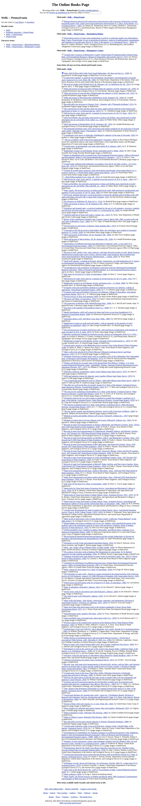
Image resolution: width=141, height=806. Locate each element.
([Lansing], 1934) (90, 140)
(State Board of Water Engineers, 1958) (100, 432)
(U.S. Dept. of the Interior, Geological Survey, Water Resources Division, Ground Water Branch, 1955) (98, 399)
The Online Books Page (70, 4)
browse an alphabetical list (60, 13)
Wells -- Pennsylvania (76, 17)
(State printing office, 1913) (90, 226)
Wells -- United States (14, 34)
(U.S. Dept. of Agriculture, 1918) (88, 570)
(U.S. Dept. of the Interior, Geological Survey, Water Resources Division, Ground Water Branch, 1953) (99, 386)
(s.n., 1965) (96, 639)
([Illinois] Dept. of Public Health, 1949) (89, 547)
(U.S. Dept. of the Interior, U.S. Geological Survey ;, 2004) (100, 40)
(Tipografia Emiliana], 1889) (96, 722)
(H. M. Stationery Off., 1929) (87, 235)
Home (45, 793)
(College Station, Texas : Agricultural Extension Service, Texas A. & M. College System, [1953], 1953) (99, 511)
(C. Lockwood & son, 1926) (101, 209)
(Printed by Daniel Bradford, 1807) (97, 655)
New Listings (62, 793)
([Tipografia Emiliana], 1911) (99, 104)
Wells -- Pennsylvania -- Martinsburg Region (23, 45)
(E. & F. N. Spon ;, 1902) (98, 179)
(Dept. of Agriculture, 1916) (80, 299)
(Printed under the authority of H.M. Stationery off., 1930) (100, 89)
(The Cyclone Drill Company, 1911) (100, 196)
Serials (95, 793)
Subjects (87, 793)
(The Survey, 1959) (99, 644)
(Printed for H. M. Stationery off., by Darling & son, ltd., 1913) (97, 84)
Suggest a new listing (88, 789)
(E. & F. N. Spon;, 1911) (98, 279)
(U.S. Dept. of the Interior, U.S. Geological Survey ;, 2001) (100, 23)
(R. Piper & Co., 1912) (83, 201)
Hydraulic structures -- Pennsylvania (19, 32)
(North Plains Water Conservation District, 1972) (99, 171)
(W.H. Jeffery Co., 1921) (99, 119)
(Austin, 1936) (101, 254)
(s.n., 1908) (86, 308)
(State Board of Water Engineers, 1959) (100, 439)
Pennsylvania (11, 37)
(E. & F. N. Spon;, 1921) (98, 113)
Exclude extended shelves (88, 10)
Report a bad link (71, 789)
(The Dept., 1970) (83, 614)
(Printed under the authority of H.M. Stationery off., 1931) (99, 93)
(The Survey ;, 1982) (97, 683)
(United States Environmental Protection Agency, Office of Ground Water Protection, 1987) (99, 564)
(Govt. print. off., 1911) (82, 177)
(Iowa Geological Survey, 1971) (89, 660)
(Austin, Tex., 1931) (87, 215)
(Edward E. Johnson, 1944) (91, 592)
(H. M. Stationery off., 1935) (88, 124)
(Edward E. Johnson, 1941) (82, 587)
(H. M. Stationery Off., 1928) (86, 204)
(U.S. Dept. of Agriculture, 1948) (85, 274)
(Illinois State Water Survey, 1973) (95, 372)
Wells (8, 30)
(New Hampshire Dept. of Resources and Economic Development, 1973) (100, 357)
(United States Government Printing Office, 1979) (98, 749)
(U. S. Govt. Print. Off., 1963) (88, 704)
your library (19, 22)
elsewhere (30, 22)
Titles (80, 793)
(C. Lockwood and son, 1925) (98, 110)
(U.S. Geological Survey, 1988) (99, 742)
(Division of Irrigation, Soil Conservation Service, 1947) (100, 575)
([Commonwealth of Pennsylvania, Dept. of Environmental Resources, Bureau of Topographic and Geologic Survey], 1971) (100, 56)
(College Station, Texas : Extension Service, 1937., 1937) (98, 495)
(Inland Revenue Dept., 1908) (87, 303)
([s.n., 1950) (90, 618)
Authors (73, 793)
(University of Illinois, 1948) (99, 411)
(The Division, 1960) (86, 713)
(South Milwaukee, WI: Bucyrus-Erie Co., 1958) (96, 73)
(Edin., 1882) (87, 319)
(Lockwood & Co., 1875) (97, 341)
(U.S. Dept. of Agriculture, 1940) (95, 583)
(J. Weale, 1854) (94, 151)
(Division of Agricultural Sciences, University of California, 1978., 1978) (98, 602)
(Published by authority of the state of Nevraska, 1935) (99, 135)
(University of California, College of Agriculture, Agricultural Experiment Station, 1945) (98, 289)
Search (52, 793)
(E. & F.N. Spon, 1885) (100, 191)
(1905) (81, 297)
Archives (74, 797)
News (58, 797)
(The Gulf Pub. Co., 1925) (98, 185)
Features (65, 797)
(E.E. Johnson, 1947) (92, 146)
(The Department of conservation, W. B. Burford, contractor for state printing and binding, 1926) (97, 553)
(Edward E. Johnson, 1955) (83, 596)
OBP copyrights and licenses (70, 803)
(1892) (98, 537)
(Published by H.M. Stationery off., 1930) (94, 98)
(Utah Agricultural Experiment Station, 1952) (88, 543)
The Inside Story (86, 797)
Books (51, 797)
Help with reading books (53, 789)
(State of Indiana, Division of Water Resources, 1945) (99, 525)
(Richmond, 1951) (96, 708)
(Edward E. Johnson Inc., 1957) (96, 416)
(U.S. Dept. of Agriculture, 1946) (85, 484)
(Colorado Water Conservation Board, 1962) (101, 666)
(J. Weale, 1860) (95, 283)
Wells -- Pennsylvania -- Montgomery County (23, 47)
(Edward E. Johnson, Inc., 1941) (97, 420)
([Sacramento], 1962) (100, 130)
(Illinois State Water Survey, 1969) (100, 381)
